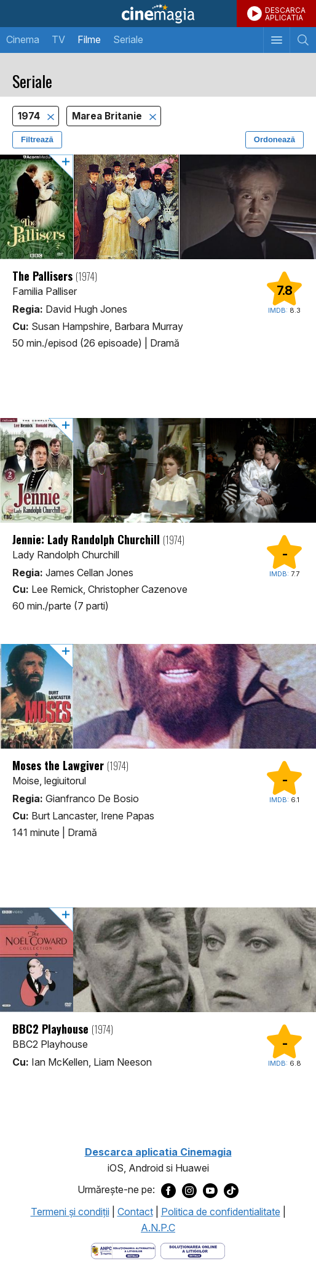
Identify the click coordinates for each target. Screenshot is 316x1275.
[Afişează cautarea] (303, 40)
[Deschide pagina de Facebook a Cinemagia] (168, 1190)
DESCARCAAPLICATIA (285, 14)
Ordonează (274, 139)
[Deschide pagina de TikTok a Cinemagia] (231, 1190)
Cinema (22, 39)
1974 (30, 116)
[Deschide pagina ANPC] (123, 1250)
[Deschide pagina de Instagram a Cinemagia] (189, 1190)
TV (58, 39)
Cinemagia (158, 13)
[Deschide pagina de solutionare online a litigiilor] (192, 1250)
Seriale (128, 39)
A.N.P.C (158, 1227)
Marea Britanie (108, 116)
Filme (89, 39)
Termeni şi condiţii (70, 1211)
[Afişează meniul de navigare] (276, 40)
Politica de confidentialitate (220, 1211)
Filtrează (37, 139)
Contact (135, 1211)
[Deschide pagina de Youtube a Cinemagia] (210, 1190)
